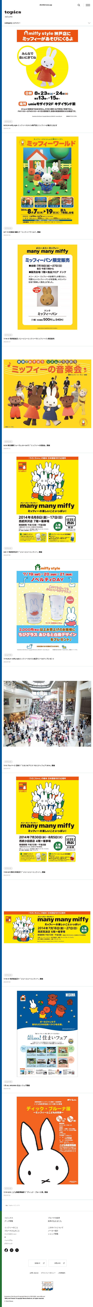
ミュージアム (8, 1240)
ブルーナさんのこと (12, 1231)
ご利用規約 (61, 1273)
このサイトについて (55, 1228)
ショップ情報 (53, 1234)
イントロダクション (10, 1234)
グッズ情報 (8, 1221)
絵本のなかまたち (55, 1221)
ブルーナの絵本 (54, 1218)
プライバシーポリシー (48, 1273)
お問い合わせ (34, 1273)
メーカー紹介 (53, 1231)
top (7, 1205)
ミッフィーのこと (11, 1228)
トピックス (8, 1218)
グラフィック (8, 1243)
